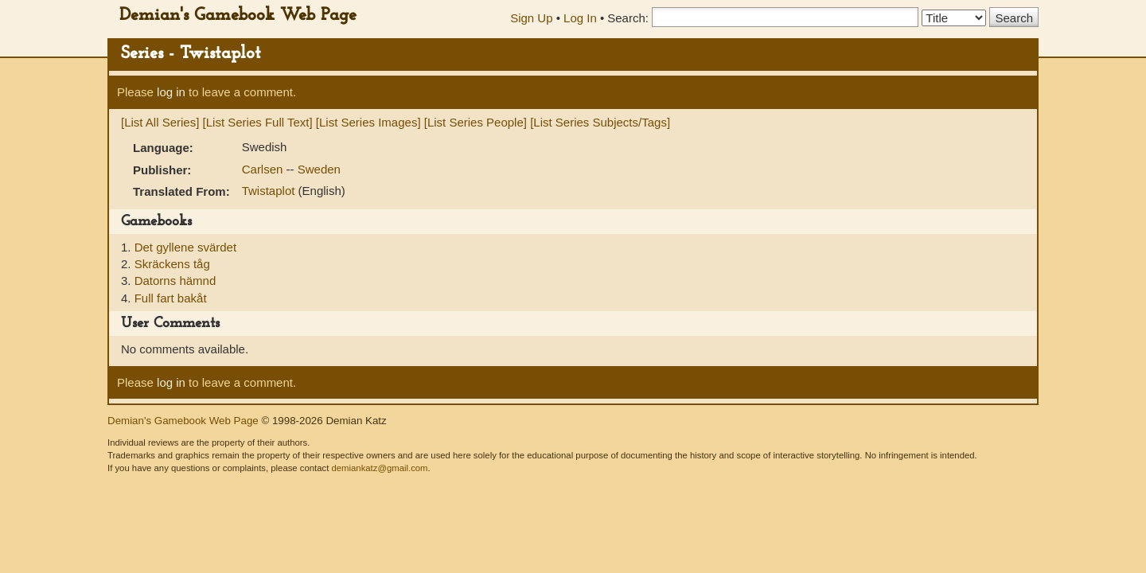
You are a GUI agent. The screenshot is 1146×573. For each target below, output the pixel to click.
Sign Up (531, 18)
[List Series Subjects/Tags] (600, 122)
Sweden (319, 169)
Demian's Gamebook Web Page (238, 15)
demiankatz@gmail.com (379, 468)
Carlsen (264, 169)
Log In (580, 18)
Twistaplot (270, 190)
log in (171, 92)
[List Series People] (475, 122)
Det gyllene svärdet (185, 247)
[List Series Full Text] (258, 122)
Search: (628, 18)
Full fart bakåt (170, 298)
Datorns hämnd (175, 280)
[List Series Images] (368, 122)
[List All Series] (160, 122)
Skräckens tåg (172, 264)
